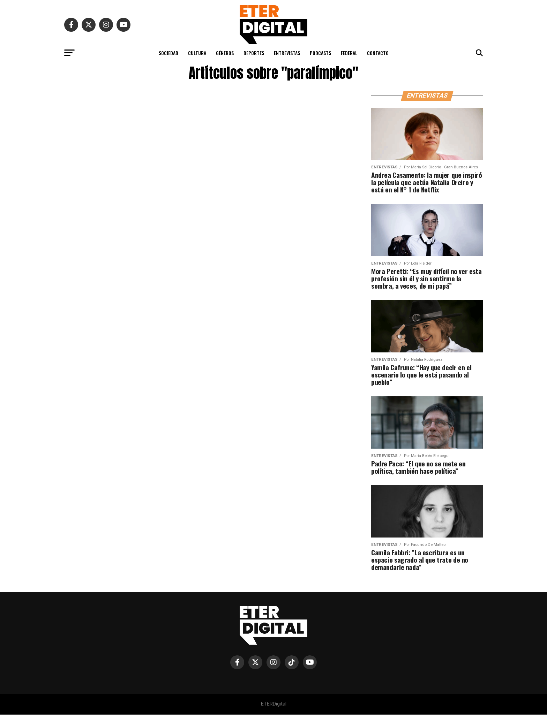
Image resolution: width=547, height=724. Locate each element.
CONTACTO (378, 52)
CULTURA (197, 52)
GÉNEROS (225, 52)
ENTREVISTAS (287, 52)
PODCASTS (320, 52)
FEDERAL (349, 52)
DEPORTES (253, 52)
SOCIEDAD (168, 52)
